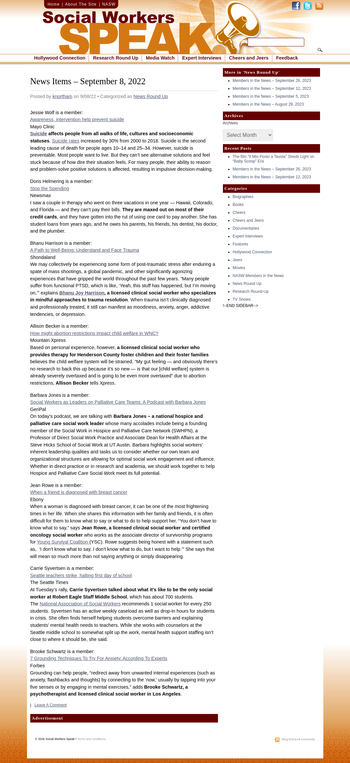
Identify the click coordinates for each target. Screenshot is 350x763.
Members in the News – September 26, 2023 (272, 80)
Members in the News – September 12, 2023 (272, 88)
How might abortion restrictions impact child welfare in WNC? (94, 333)
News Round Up (150, 96)
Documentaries (246, 228)
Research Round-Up (251, 291)
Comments (308, 739)
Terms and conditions (91, 739)
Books (238, 204)
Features (240, 244)
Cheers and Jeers (249, 58)
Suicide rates (65, 140)
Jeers (237, 260)
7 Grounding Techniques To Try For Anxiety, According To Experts (99, 658)
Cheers (239, 212)
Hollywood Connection (60, 58)
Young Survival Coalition (63, 542)
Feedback (287, 58)
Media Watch (160, 58)
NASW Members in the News (258, 275)
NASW (109, 4)
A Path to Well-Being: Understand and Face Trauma (84, 250)
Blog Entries (290, 739)
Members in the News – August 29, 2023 (268, 104)
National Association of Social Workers (80, 603)
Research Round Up (115, 58)
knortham (62, 96)
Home (54, 4)
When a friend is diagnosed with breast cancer (78, 492)
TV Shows (242, 299)
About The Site (81, 4)
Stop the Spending (49, 188)
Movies (239, 268)
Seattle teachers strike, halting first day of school (81, 575)
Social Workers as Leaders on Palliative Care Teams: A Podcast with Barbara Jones (118, 402)
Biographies (243, 196)
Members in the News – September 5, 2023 (271, 96)
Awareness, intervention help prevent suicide (77, 119)
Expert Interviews (201, 58)
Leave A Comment (51, 705)
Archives (230, 123)
